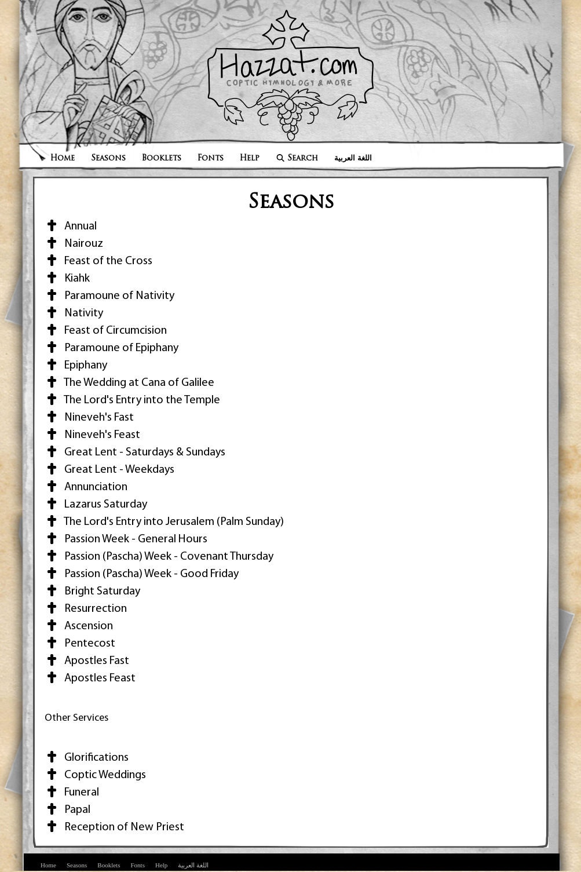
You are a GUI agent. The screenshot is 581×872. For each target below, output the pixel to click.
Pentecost (80, 644)
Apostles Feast (90, 678)
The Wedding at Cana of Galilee (129, 383)
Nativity (74, 313)
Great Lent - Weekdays (109, 470)
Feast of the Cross (98, 261)
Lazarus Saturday (96, 504)
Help (250, 158)
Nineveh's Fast (89, 418)
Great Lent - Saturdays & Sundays (135, 452)
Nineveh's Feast (92, 435)
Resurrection (86, 609)
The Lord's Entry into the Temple (132, 400)
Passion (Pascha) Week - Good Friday (142, 574)
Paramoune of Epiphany (111, 348)
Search (297, 158)
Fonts (211, 158)
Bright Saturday (92, 591)
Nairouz (74, 244)
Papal (67, 810)
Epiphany (76, 365)
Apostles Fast (87, 661)
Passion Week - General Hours (126, 539)
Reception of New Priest (114, 827)
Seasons (108, 158)
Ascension (79, 626)
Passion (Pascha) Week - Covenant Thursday (159, 557)
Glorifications (87, 758)
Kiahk (67, 278)
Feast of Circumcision (106, 331)
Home (62, 158)
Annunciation (86, 487)
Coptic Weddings (95, 775)
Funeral (72, 792)
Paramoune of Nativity (109, 296)
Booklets (161, 158)
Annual (71, 226)
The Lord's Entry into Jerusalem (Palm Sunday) (164, 522)
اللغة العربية (353, 158)
